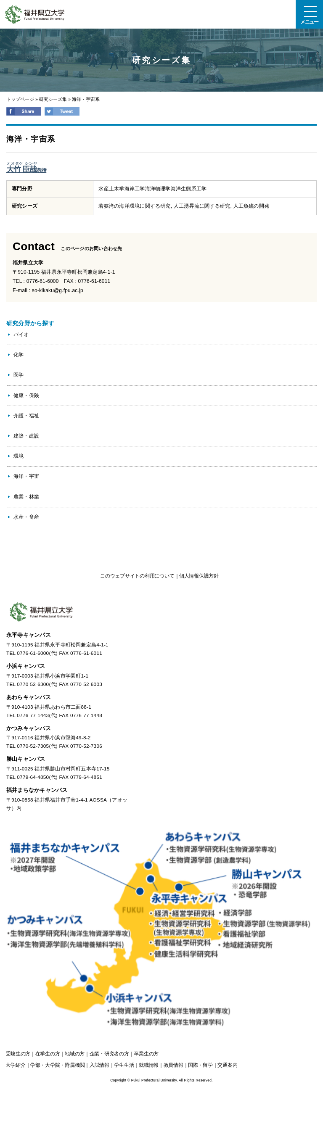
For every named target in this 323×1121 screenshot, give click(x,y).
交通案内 (227, 1065)
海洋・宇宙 (26, 476)
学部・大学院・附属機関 (57, 1065)
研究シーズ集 (53, 99)
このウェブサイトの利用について (137, 576)
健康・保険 (26, 395)
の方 (17, 1054)
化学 (18, 355)
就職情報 (149, 1065)
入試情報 (99, 1065)
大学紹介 (15, 1065)
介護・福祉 (26, 416)
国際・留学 (200, 1065)
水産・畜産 (26, 517)
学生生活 (124, 1065)
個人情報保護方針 (199, 576)
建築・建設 (26, 436)
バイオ (21, 335)
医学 (18, 375)
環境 (18, 456)
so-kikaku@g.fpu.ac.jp (57, 290)
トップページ (20, 99)
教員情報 (173, 1065)
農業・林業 (26, 497)
